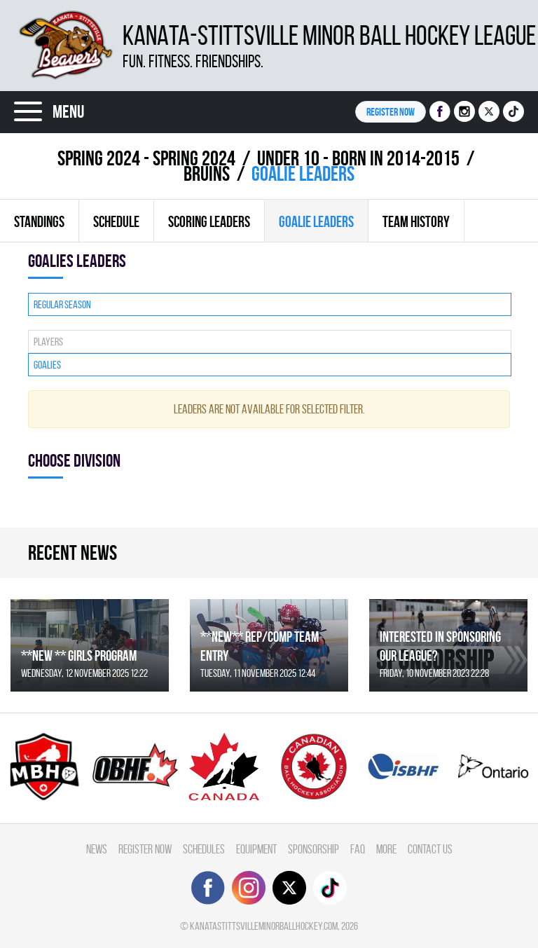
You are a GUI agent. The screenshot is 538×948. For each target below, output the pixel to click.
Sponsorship (313, 849)
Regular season (62, 304)
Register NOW (390, 112)
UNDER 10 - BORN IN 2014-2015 (358, 158)
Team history (416, 221)
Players (48, 342)
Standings (39, 221)
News (96, 849)
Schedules (204, 849)
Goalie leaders (316, 221)
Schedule (116, 221)
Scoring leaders (209, 221)
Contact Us (430, 849)
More (386, 849)
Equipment (256, 849)
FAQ (357, 849)
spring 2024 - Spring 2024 (146, 158)
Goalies (47, 365)
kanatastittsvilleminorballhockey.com (264, 926)
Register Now (145, 849)
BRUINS (207, 173)
